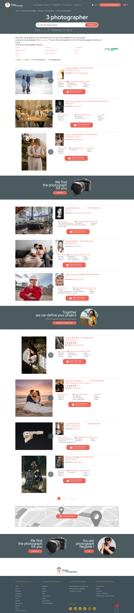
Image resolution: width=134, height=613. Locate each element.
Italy (43, 593)
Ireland (44, 591)
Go (89, 551)
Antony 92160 (77, 246)
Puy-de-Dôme (50, 11)
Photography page (86, 68)
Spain (44, 598)
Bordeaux (18, 596)
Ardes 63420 (77, 106)
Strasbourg (18, 603)
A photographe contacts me (78, 586)
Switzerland (46, 601)
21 (71, 498)
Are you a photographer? (110, 5)
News (98, 589)
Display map (67, 516)
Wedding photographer (77, 589)
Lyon (17, 589)
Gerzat (77, 50)
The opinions (66, 5)
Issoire (17, 53)
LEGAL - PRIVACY (102, 593)
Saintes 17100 (77, 388)
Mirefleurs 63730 (78, 139)
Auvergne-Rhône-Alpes (28, 11)
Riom (76, 53)
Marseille (18, 591)
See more (69, 30)
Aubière (17, 47)
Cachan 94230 (77, 462)
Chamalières (78, 47)
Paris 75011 (76, 429)
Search (60, 193)
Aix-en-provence (20, 610)
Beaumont (48, 47)
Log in (95, 5)
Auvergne (41, 11)
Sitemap (99, 591)
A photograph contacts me (42, 5)
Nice (16, 598)
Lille (16, 608)
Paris (16, 586)
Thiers (17, 56)
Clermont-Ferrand (20, 50)
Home (18, 11)
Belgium (45, 586)
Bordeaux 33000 (78, 279)
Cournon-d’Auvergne (51, 50)
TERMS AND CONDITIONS (105, 596)
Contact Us (77, 5)
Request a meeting (64, 323)
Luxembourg (46, 596)
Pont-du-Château (50, 53)
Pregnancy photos (75, 591)
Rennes (17, 606)
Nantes (17, 601)
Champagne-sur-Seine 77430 (82, 213)
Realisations (57, 5)
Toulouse (18, 593)
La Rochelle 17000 (78, 345)
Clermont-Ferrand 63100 (80, 73)
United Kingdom (47, 603)
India (43, 589)
